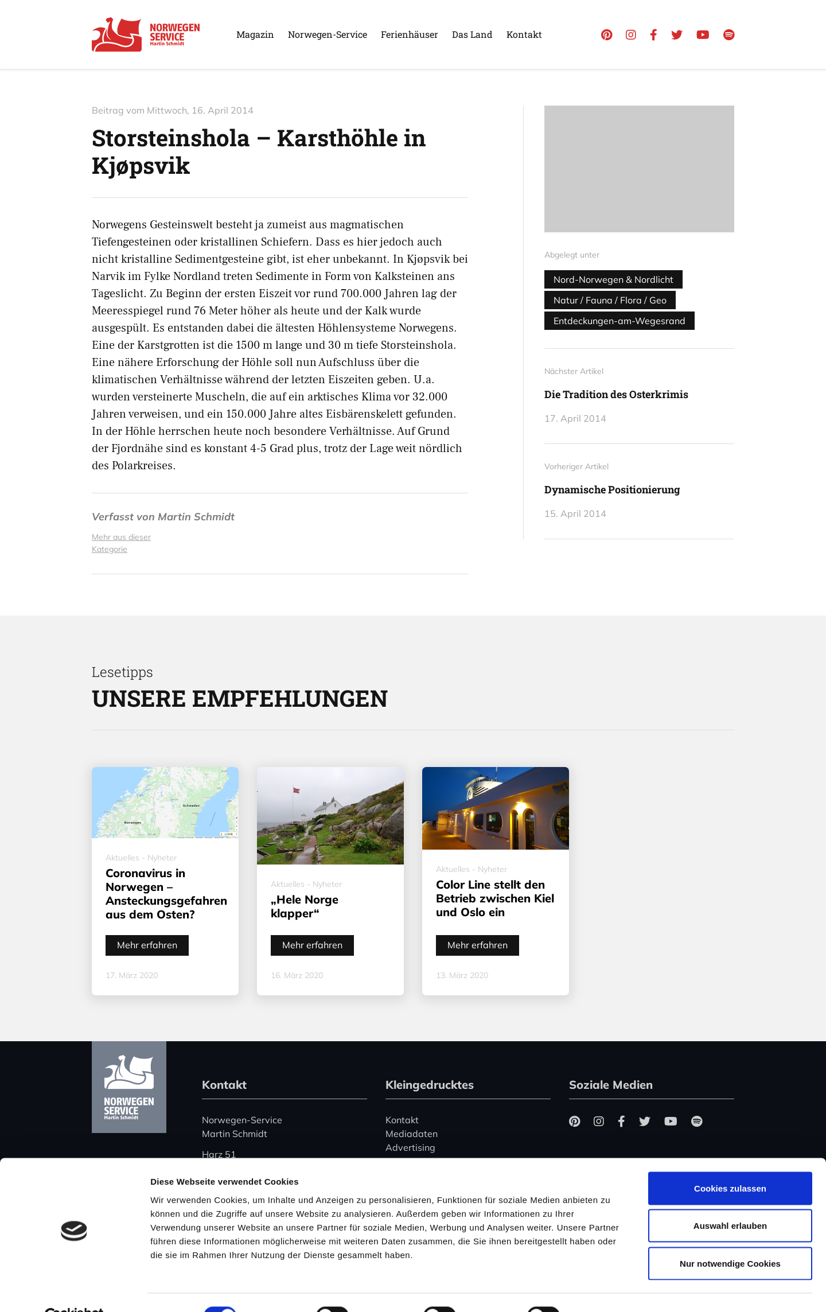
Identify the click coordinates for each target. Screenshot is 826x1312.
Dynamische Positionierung (612, 489)
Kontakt (524, 34)
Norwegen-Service (327, 34)
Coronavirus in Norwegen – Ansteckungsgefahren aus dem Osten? (166, 893)
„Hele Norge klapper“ (304, 906)
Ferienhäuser (409, 34)
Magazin (255, 34)
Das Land (472, 34)
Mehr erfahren (147, 945)
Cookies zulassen (730, 1161)
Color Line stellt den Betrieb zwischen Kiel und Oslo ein (495, 898)
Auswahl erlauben (730, 1199)
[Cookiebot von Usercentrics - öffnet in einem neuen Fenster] (74, 1289)
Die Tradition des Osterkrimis (616, 394)
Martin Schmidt (196, 516)
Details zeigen (610, 1289)
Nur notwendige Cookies (730, 1236)
